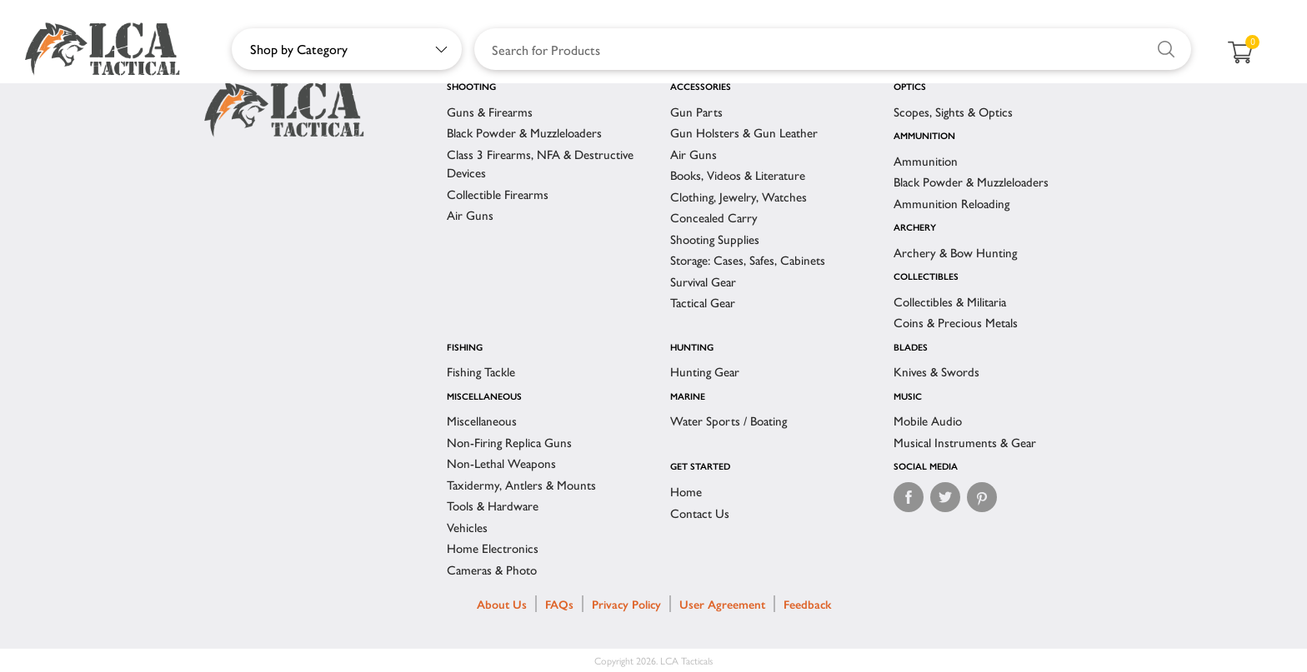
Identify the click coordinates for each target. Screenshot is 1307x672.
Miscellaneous (482, 420)
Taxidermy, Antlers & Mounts (521, 484)
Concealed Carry (714, 217)
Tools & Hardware (492, 505)
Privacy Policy (626, 603)
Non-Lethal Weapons (501, 462)
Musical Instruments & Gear (965, 441)
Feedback (807, 603)
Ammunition (926, 160)
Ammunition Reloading (951, 203)
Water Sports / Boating (728, 420)
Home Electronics (492, 547)
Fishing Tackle (481, 371)
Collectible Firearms (497, 193)
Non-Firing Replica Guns (509, 441)
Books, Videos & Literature (737, 174)
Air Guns (470, 214)
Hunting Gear (704, 371)
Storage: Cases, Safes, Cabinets (747, 259)
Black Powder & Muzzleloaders (524, 132)
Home (686, 491)
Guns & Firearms (490, 111)
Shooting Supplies (714, 238)
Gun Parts (696, 111)
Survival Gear (703, 281)
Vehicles (467, 526)
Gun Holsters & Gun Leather (744, 132)
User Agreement (722, 603)
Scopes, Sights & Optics (953, 111)
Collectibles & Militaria (950, 301)
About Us (502, 603)
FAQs (559, 603)
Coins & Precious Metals (956, 322)
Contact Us (699, 512)
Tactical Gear (702, 302)
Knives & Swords (936, 371)
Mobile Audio (928, 420)
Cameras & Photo (492, 569)
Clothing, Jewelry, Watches (738, 196)
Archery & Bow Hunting (955, 252)
